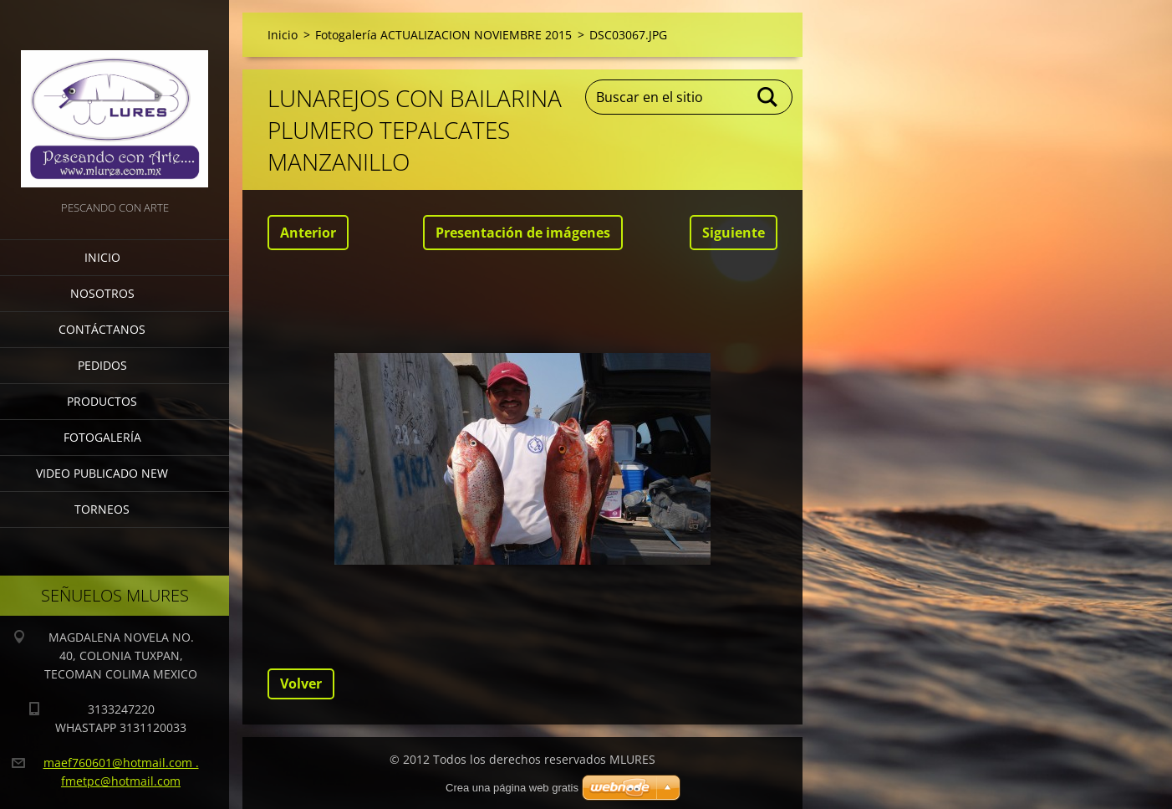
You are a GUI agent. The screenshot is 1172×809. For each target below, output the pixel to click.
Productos (102, 401)
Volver (301, 683)
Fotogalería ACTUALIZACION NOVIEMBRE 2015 (443, 35)
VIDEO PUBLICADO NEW (102, 473)
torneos (102, 509)
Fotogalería (102, 437)
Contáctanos (102, 329)
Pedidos (102, 365)
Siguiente (733, 232)
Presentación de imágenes (523, 232)
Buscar (768, 97)
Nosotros (102, 293)
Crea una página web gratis (512, 787)
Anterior (308, 232)
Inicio (102, 257)
